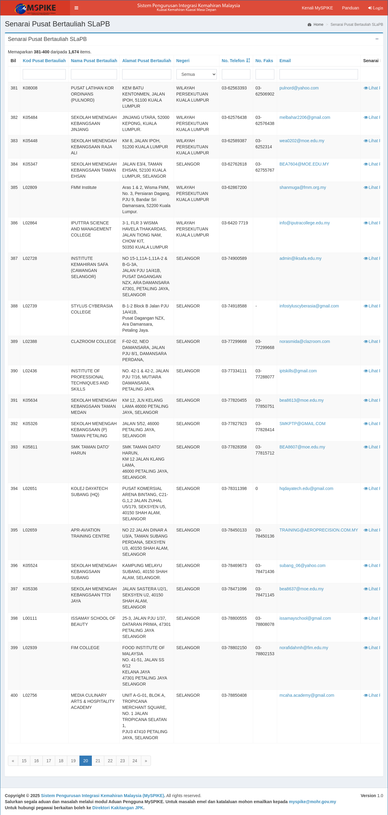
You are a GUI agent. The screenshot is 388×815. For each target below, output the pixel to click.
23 (122, 760)
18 (61, 760)
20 (85, 760)
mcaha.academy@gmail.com (306, 695)
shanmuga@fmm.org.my (302, 187)
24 (134, 760)
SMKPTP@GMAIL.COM (302, 423)
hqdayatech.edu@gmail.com (306, 488)
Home (315, 24)
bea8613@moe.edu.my (301, 400)
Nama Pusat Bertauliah (94, 60)
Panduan (350, 7)
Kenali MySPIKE (317, 7)
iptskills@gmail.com (298, 370)
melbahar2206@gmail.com (304, 117)
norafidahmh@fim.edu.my (303, 647)
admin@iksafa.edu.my (300, 258)
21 (97, 760)
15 (24, 760)
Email (285, 60)
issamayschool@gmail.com (305, 618)
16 (36, 760)
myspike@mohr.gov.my (312, 801)
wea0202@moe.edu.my (301, 140)
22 (110, 760)
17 (48, 760)
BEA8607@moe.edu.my (302, 446)
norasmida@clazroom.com (304, 341)
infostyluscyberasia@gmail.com (309, 306)
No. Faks (264, 60)
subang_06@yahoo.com (302, 565)
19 (73, 760)
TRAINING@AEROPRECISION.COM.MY (318, 530)
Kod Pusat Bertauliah (44, 60)
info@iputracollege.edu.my (304, 222)
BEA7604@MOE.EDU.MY (304, 164)
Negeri (183, 60)
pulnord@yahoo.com (299, 88)
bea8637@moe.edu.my (301, 588)
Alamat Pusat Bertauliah (146, 60)
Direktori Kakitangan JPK (117, 807)
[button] (76, 7)
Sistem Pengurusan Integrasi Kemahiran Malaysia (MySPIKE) (102, 795)
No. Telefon (233, 60)
